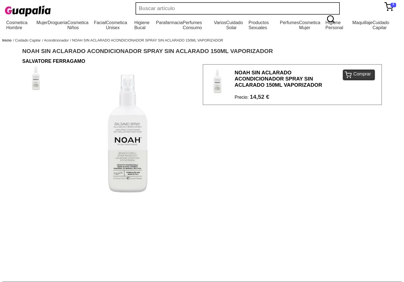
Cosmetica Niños (78, 25)
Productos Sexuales (259, 25)
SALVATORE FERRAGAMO (53, 61)
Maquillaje (362, 22)
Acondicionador (56, 40)
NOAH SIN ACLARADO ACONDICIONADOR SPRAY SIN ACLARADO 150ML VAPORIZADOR (147, 40)
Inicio (7, 40)
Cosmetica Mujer (309, 25)
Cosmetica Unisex (116, 25)
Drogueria (57, 22)
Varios (220, 22)
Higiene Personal (334, 25)
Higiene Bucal (142, 25)
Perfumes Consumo (192, 25)
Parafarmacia (169, 22)
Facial (100, 22)
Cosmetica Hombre (16, 25)
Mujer (42, 22)
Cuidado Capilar (381, 25)
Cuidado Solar (234, 25)
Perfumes (289, 22)
